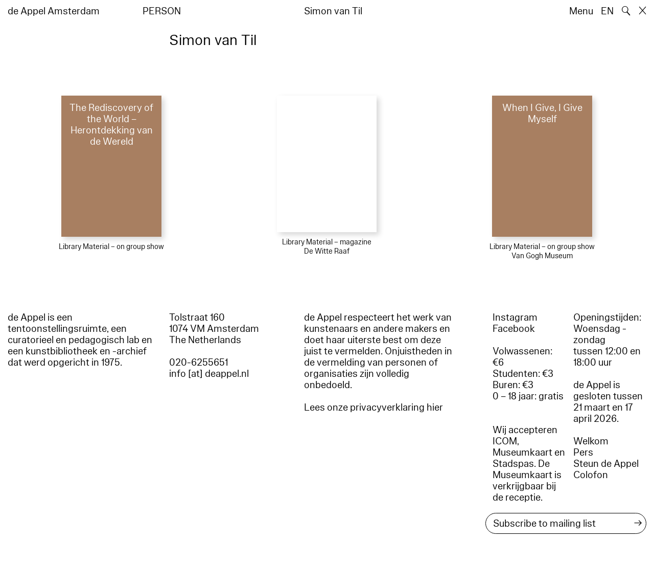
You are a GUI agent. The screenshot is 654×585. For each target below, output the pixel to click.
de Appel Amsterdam (54, 11)
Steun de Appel (606, 463)
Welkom (591, 441)
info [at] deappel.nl (209, 373)
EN (607, 11)
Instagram (515, 317)
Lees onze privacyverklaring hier (373, 407)
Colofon (590, 475)
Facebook (514, 328)
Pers (583, 452)
